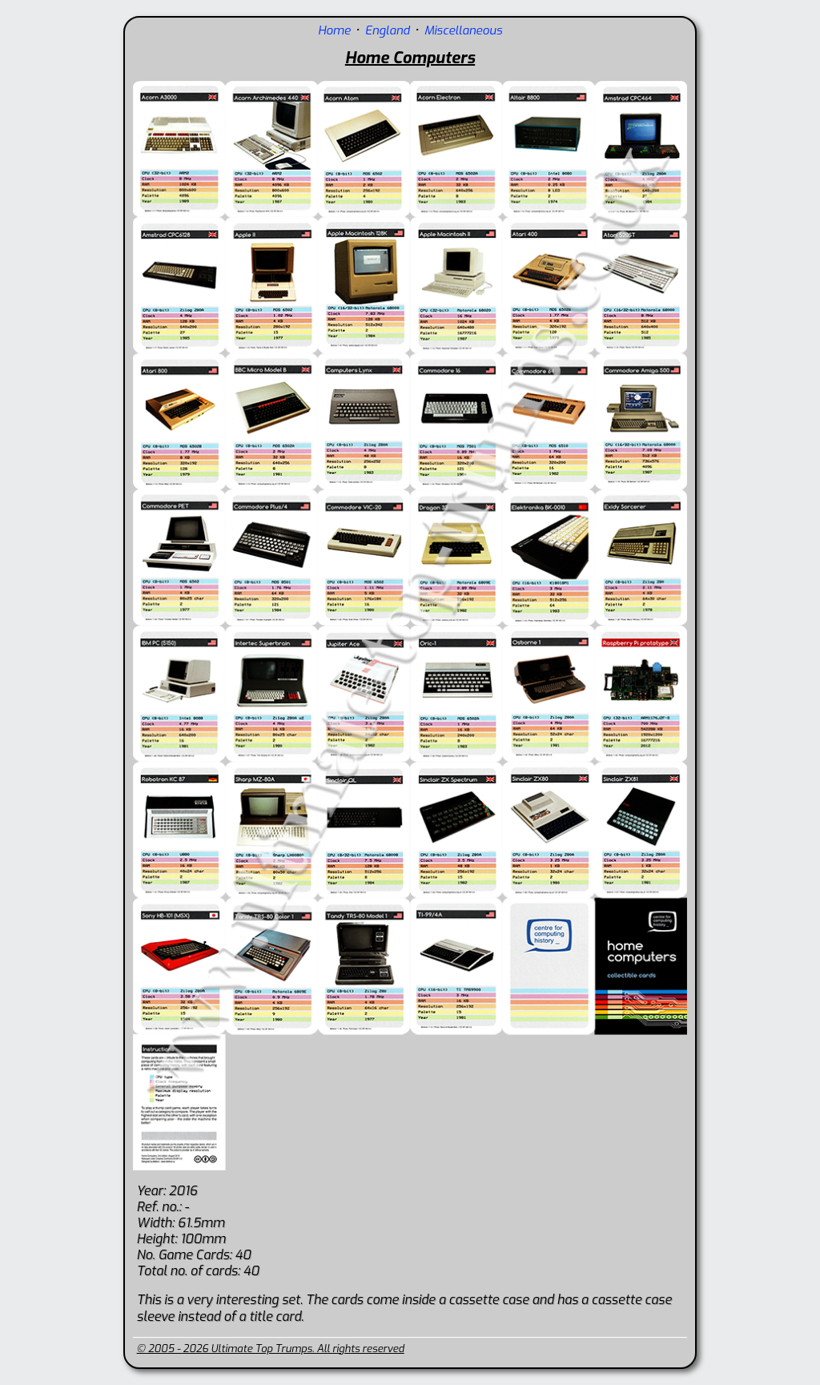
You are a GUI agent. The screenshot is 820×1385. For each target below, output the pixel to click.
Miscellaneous (463, 30)
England (387, 30)
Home (334, 30)
